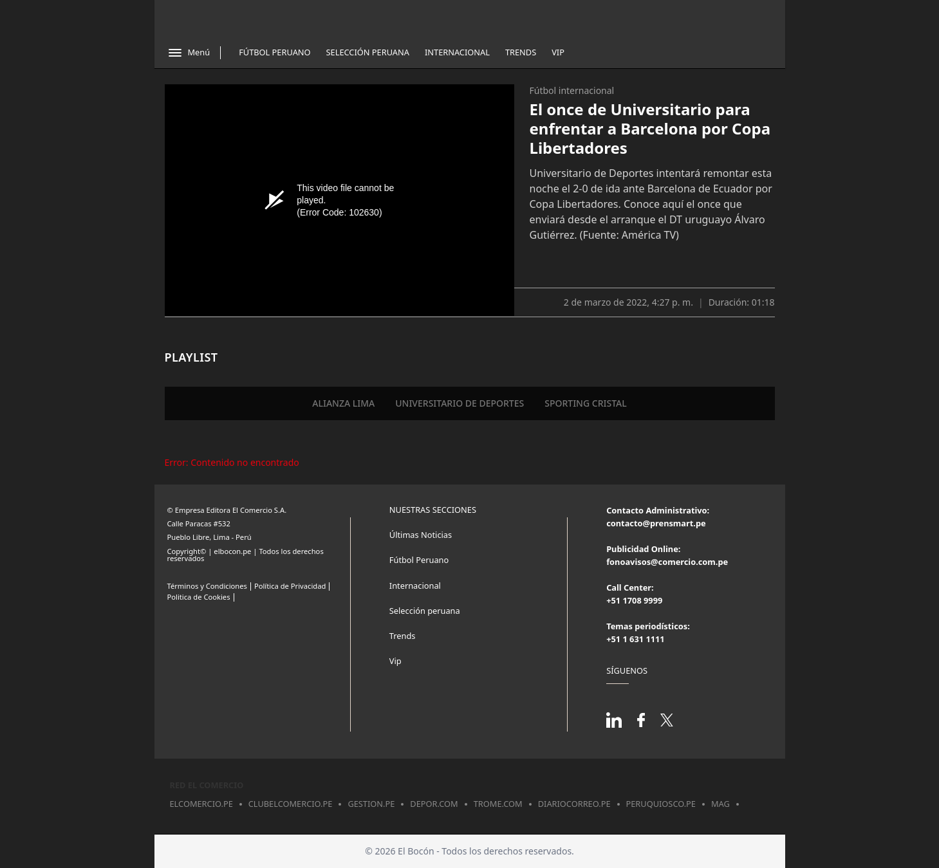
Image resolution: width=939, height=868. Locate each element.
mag (720, 803)
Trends (520, 52)
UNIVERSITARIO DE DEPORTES (459, 403)
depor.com (434, 803)
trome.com (498, 803)
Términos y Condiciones (207, 586)
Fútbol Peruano (274, 52)
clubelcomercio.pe (290, 803)
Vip (558, 52)
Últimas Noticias (420, 534)
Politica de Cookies (198, 597)
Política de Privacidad (290, 586)
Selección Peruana (367, 52)
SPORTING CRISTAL (585, 403)
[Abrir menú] (189, 52)
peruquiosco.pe (661, 803)
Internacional (457, 52)
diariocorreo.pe (574, 803)
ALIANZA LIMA (343, 403)
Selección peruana (424, 610)
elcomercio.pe (201, 803)
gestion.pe (371, 803)
